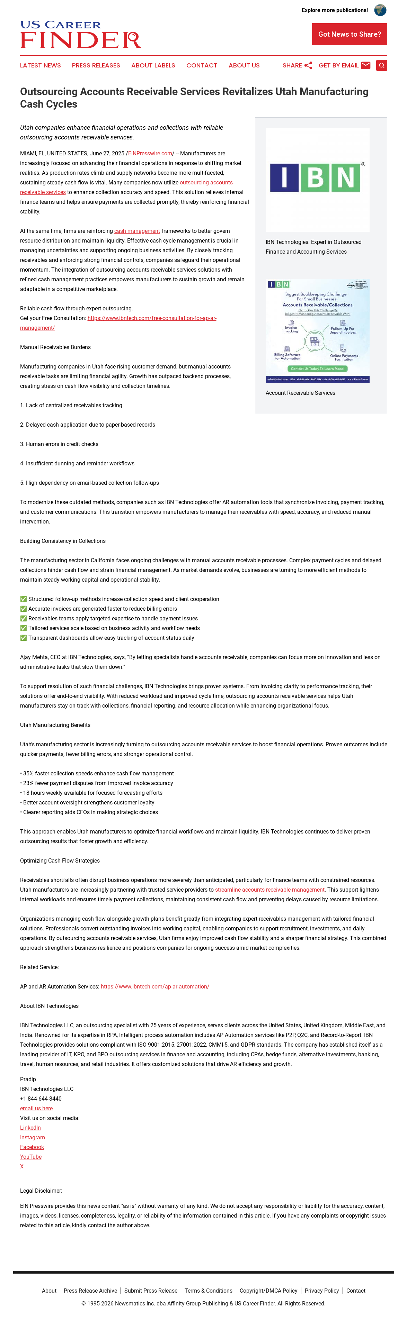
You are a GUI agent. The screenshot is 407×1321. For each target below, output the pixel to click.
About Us (244, 65)
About (49, 1290)
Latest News (40, 65)
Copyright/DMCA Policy (269, 1290)
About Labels (153, 65)
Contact (202, 65)
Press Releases (96, 65)
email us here (36, 1108)
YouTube (31, 1157)
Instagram (32, 1137)
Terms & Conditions (208, 1290)
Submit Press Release (150, 1290)
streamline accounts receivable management (270, 889)
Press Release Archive (90, 1290)
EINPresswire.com (150, 153)
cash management (137, 231)
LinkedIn (30, 1127)
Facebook (32, 1147)
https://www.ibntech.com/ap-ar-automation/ (155, 986)
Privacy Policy (322, 1290)
